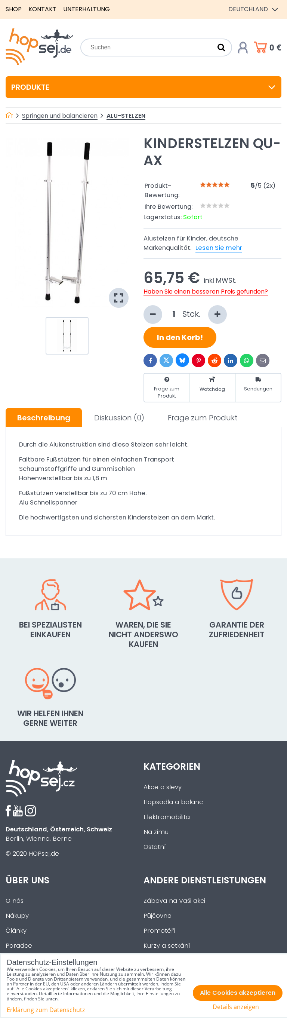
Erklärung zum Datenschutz (46, 1010)
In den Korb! (180, 337)
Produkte (143, 87)
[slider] (215, 185)
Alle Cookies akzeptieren (237, 992)
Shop (14, 9)
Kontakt (42, 9)
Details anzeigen (236, 1007)
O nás (15, 900)
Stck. (185, 314)
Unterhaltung (86, 9)
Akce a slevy (163, 787)
